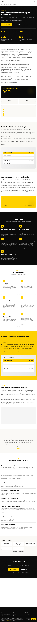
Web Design (15, 615)
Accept (33, 619)
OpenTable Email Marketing (18, 544)
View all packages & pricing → (18, 551)
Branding (14, 614)
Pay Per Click (27, 614)
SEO (2, 612)
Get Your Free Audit (13, 570)
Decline (28, 619)
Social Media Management (30, 543)
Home (2, 4)
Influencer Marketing (28, 615)
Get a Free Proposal (6, 24)
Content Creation (16, 612)
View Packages (24, 570)
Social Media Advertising (29, 612)
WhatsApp (28, 573)
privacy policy (9, 620)
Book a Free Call (18, 24)
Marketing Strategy (4, 615)
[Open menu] (35, 1)
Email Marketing (6, 4)
